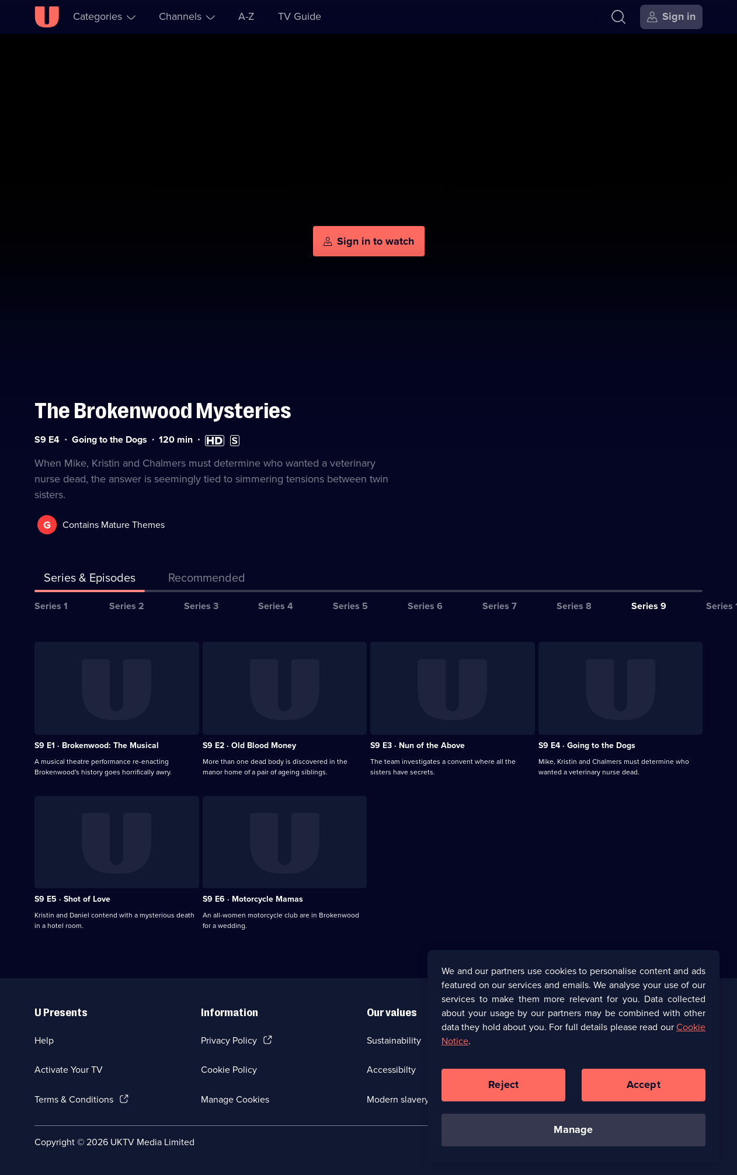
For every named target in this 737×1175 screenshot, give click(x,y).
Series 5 (350, 606)
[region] (573, 1059)
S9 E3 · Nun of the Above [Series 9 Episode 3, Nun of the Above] (417, 745)
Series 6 (425, 606)
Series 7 (499, 606)
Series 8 (574, 606)
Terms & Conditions (73, 1099)
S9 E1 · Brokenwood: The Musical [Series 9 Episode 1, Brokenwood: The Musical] (96, 745)
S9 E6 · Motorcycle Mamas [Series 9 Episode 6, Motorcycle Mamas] (253, 899)
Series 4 (275, 606)
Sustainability (394, 1040)
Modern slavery (398, 1099)
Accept (643, 1086)
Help (44, 1040)
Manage (573, 1131)
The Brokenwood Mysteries (162, 410)
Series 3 (201, 606)
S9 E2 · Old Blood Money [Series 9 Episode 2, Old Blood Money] (249, 745)
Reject (503, 1086)
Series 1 (51, 606)
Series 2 (126, 606)
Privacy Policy (229, 1040)
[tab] (207, 580)
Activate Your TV (68, 1069)
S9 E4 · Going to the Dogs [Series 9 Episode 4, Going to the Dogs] (586, 745)
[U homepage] (46, 17)
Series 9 (648, 606)
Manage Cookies (235, 1099)
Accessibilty (391, 1069)
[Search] (618, 17)
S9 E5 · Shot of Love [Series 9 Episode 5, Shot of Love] (72, 899)
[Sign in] (671, 17)
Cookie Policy (229, 1069)
